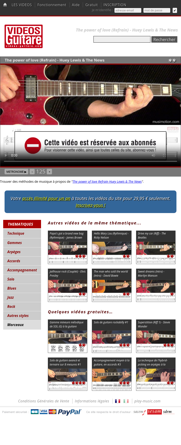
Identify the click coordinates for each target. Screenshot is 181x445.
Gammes (14, 242)
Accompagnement (22, 270)
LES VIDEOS (22, 5)
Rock (11, 306)
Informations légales (92, 401)
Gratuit (91, 5)
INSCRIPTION (114, 5)
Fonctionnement (51, 5)
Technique (15, 233)
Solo (10, 279)
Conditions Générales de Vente (43, 401)
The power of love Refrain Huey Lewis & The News (107, 181)
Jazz (10, 297)
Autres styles (18, 315)
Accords (13, 261)
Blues (11, 288)
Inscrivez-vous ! (90, 205)
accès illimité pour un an (46, 198)
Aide (76, 5)
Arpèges (14, 252)
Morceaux (15, 324)
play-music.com (147, 401)
